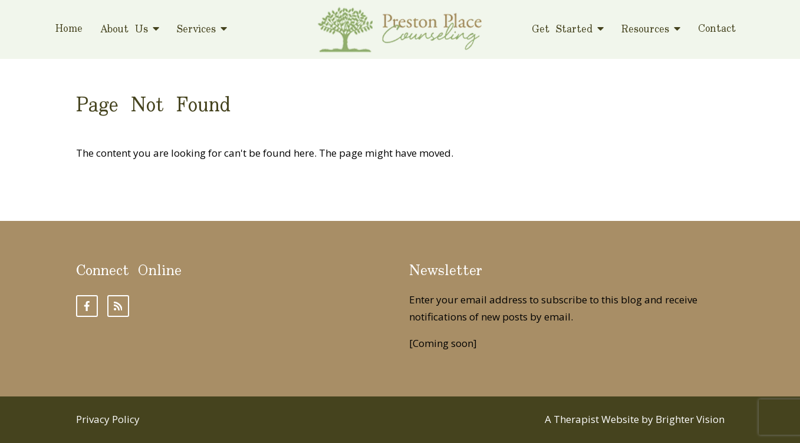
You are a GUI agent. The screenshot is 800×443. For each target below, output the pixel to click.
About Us (124, 30)
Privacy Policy (108, 419)
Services (196, 30)
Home (69, 29)
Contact (717, 29)
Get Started (562, 30)
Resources (645, 30)
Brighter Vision (690, 419)
